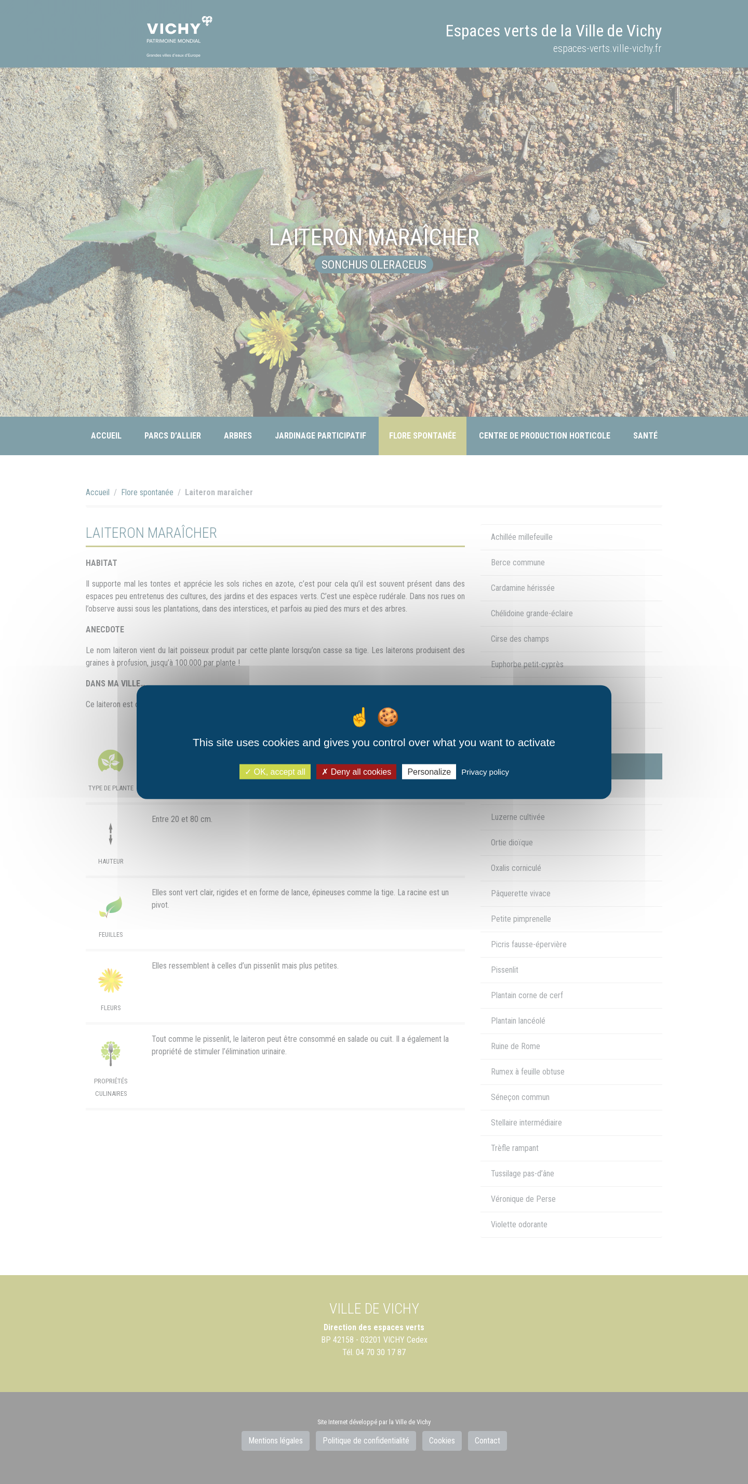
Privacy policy (485, 771)
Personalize (429, 771)
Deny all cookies (356, 771)
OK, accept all (275, 771)
